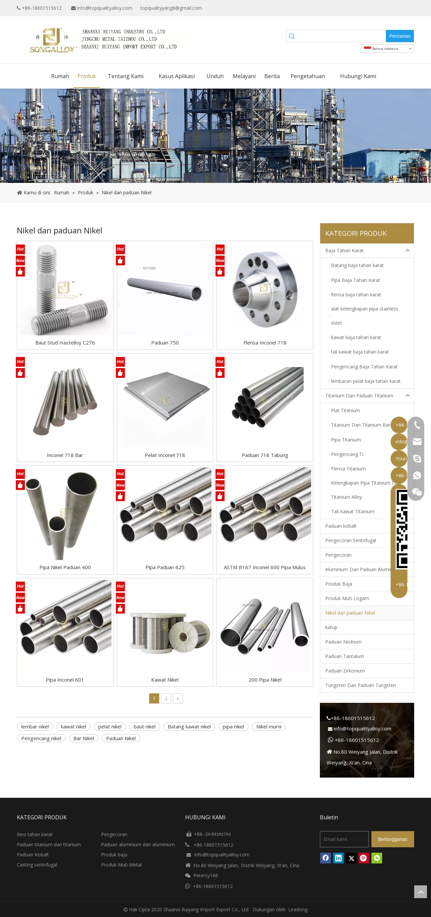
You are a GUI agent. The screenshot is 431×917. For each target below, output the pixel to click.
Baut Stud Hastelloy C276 (65, 342)
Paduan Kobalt (33, 854)
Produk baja (114, 854)
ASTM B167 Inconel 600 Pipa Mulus (265, 567)
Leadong (297, 909)
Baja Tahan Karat (369, 250)
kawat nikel (73, 726)
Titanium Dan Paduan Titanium (369, 396)
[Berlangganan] (392, 839)
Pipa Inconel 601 (65, 679)
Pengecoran (338, 555)
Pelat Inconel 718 (165, 455)
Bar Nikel (83, 738)
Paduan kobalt (341, 526)
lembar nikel (35, 726)
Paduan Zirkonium (345, 670)
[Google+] (378, 8)
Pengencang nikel (41, 738)
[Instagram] (409, 8)
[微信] (376, 858)
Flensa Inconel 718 (265, 342)
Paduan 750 (165, 342)
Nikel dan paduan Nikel (350, 613)
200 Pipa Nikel (264, 679)
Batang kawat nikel (189, 726)
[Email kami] (344, 839)
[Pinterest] (364, 858)
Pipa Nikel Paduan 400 (65, 567)
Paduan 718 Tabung (265, 455)
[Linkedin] (389, 8)
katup (331, 627)
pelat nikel (110, 726)
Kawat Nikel (164, 679)
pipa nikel (233, 726)
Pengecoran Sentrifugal (350, 540)
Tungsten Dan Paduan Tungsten (360, 685)
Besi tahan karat (35, 834)
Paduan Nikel (121, 738)
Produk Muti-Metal (121, 864)
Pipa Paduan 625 (165, 567)
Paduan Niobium (343, 641)
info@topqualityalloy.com (104, 8)
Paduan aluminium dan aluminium (138, 844)
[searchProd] (342, 36)
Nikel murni (268, 726)
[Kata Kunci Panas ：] (400, 36)
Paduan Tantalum (344, 656)
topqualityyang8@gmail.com (171, 8)
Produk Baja (338, 584)
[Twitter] (399, 8)
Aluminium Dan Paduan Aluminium (363, 569)
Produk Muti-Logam (347, 598)
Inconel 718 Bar (65, 455)
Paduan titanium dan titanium (49, 844)
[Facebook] (368, 8)
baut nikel (145, 726)
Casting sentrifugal (37, 864)
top (420, 891)
